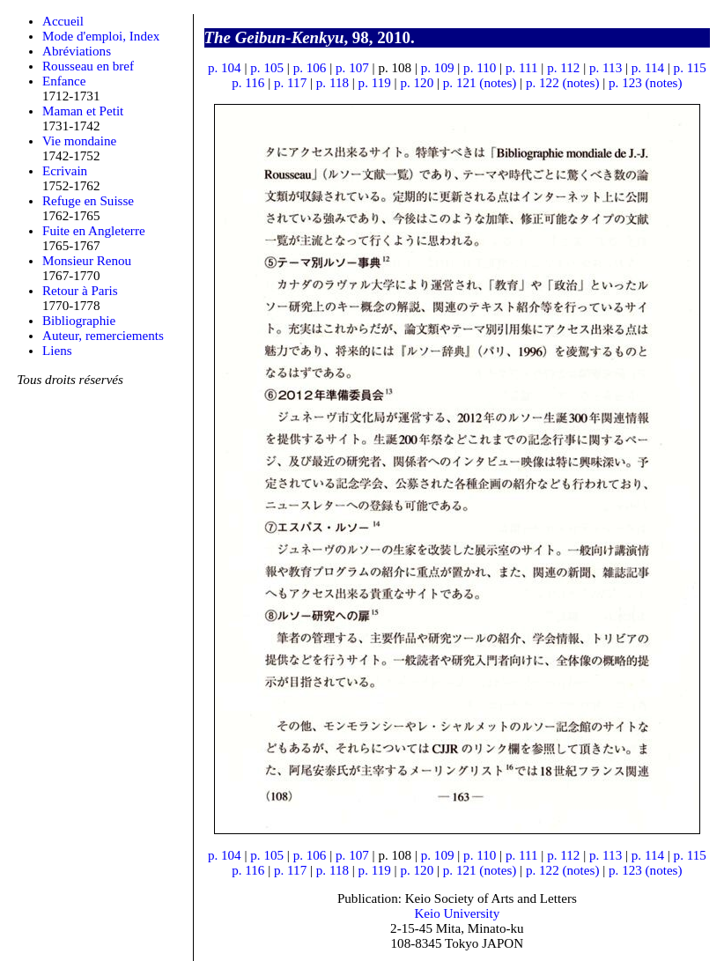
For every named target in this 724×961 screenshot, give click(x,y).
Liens (57, 351)
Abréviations (76, 51)
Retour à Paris (80, 291)
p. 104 (224, 68)
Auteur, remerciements (103, 336)
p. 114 (648, 68)
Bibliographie (78, 321)
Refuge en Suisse (88, 201)
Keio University (456, 913)
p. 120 (416, 83)
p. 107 (352, 68)
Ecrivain (64, 171)
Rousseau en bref (88, 66)
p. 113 (605, 68)
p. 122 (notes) (563, 83)
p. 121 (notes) (480, 83)
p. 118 (332, 83)
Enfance (64, 81)
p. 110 (479, 68)
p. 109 (437, 68)
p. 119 (374, 83)
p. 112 (563, 68)
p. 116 (248, 83)
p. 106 (310, 68)
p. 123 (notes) (646, 83)
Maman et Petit (82, 111)
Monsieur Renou (86, 261)
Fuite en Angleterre (93, 231)
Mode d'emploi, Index (100, 36)
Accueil (63, 21)
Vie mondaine (79, 141)
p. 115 (690, 68)
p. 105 (267, 68)
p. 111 (522, 68)
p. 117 (290, 83)
